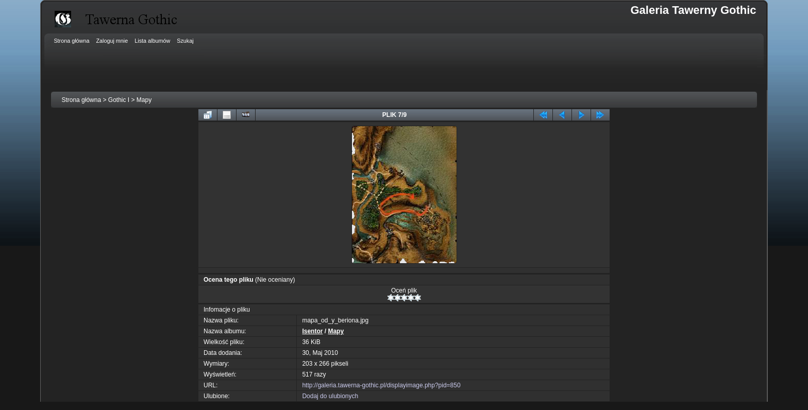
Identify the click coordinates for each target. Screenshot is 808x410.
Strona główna (81, 100)
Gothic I (118, 100)
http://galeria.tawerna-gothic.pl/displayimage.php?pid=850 (381, 385)
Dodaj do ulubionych (330, 396)
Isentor (312, 331)
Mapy (144, 100)
